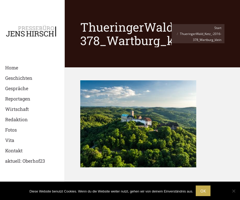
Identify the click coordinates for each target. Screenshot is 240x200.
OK (203, 191)
